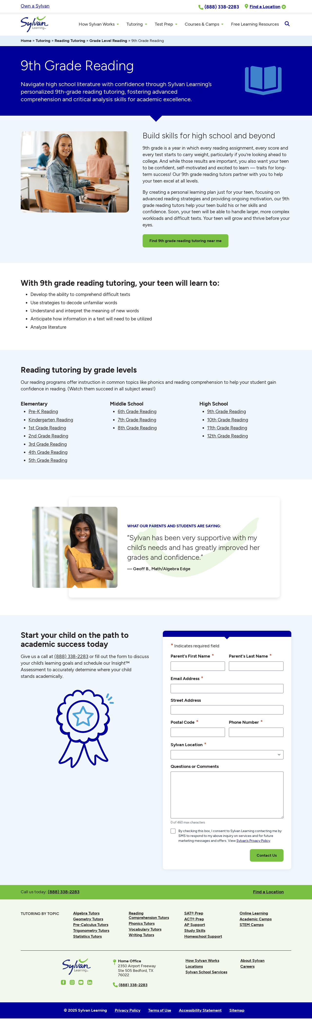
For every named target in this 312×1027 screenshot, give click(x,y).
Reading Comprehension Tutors (149, 916)
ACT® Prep (194, 920)
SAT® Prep (193, 914)
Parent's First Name (192, 657)
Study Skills (194, 932)
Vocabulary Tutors (145, 930)
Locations (194, 967)
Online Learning (254, 914)
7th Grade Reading (137, 421)
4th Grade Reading (48, 453)
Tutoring (43, 42)
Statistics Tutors (87, 937)
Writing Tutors (141, 936)
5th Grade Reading (48, 462)
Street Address (186, 701)
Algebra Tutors (86, 914)
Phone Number (246, 723)
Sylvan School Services (206, 973)
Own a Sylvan (35, 6)
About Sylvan (252, 962)
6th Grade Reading (137, 413)
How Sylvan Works (202, 962)
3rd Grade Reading (48, 445)
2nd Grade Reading (48, 437)
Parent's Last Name (250, 657)
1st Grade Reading (47, 429)
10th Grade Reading (227, 421)
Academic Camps (256, 920)
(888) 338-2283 (63, 893)
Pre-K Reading (43, 413)
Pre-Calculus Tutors (90, 926)
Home (26, 42)
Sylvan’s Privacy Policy (253, 842)
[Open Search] (287, 25)
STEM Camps (251, 926)
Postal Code (184, 723)
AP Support (194, 926)
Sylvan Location (188, 746)
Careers (247, 967)
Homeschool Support (203, 937)
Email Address (187, 679)
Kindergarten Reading (51, 421)
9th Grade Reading (226, 413)
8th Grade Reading (137, 429)
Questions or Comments (195, 767)
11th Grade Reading (227, 429)
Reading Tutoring (70, 42)
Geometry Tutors (88, 920)
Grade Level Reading (108, 42)
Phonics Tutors (142, 925)
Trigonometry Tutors (91, 932)
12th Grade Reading (227, 437)
